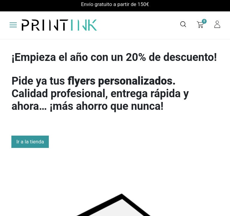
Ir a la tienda (30, 142)
